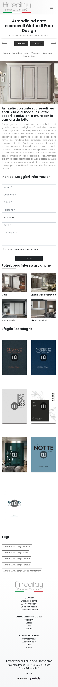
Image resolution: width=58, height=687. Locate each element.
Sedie (29, 647)
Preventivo (21, 43)
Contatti (29, 673)
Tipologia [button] (35, 53)
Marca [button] (7, 53)
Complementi (29, 638)
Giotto (46, 35)
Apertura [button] (47, 53)
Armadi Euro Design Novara (16, 558)
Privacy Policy (31, 249)
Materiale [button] (17, 53)
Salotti (29, 622)
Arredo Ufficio (29, 641)
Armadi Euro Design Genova (16, 546)
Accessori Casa (29, 635)
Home (11, 35)
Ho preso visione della (21, 249)
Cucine (29, 597)
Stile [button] (26, 53)
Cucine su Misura (29, 606)
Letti (29, 625)
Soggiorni (29, 619)
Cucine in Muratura (29, 609)
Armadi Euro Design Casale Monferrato (22, 570)
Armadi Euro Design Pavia (15, 552)
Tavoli (29, 644)
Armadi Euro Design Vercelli (16, 564)
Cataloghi (37, 43)
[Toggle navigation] (51, 7)
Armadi (38, 35)
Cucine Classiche (29, 603)
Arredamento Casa (24, 35)
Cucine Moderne (29, 600)
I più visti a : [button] (29, 56)
